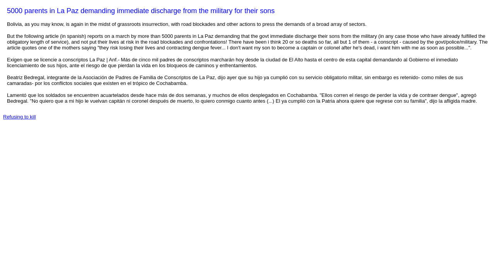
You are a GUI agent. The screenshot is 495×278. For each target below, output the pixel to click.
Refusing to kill (19, 117)
